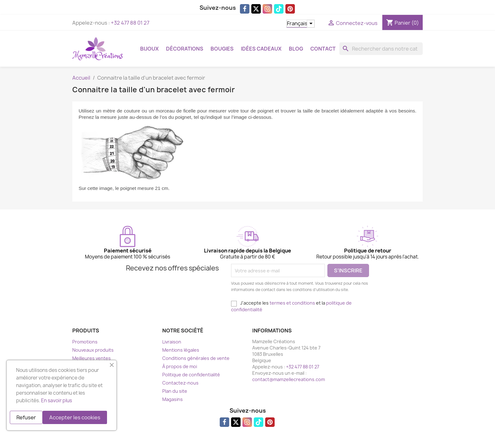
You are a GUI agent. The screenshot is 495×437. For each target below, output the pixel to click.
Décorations (184, 48)
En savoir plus (56, 400)
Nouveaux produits (93, 350)
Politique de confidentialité (191, 375)
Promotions (85, 342)
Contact (323, 48)
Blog (296, 48)
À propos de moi (179, 366)
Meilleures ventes (91, 358)
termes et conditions (292, 303)
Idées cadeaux (261, 48)
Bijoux (149, 48)
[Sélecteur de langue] (300, 23)
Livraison (171, 342)
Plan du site (174, 391)
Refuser (26, 417)
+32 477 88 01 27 (130, 22)
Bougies (222, 48)
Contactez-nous (180, 383)
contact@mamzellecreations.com (288, 379)
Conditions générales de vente (196, 358)
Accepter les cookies (74, 417)
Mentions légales (180, 350)
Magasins (172, 399)
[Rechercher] (381, 48)
